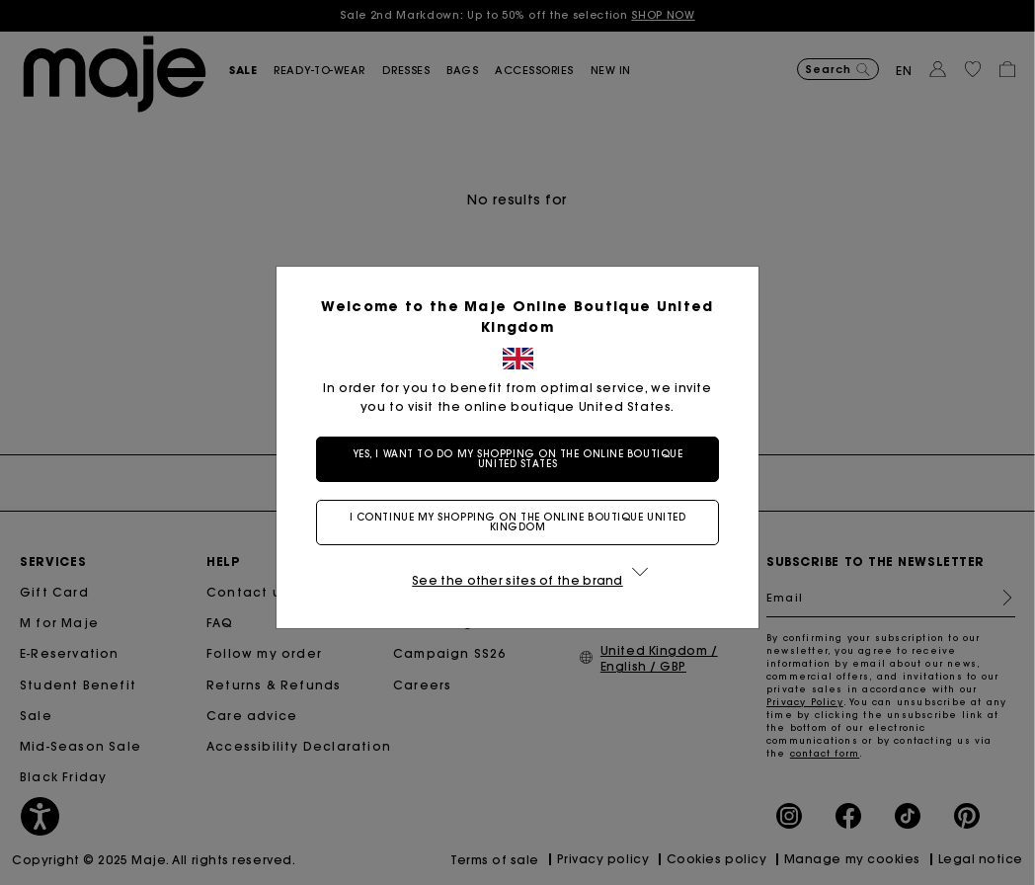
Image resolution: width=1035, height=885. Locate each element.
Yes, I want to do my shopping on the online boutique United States (518, 458)
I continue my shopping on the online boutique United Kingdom (518, 522)
